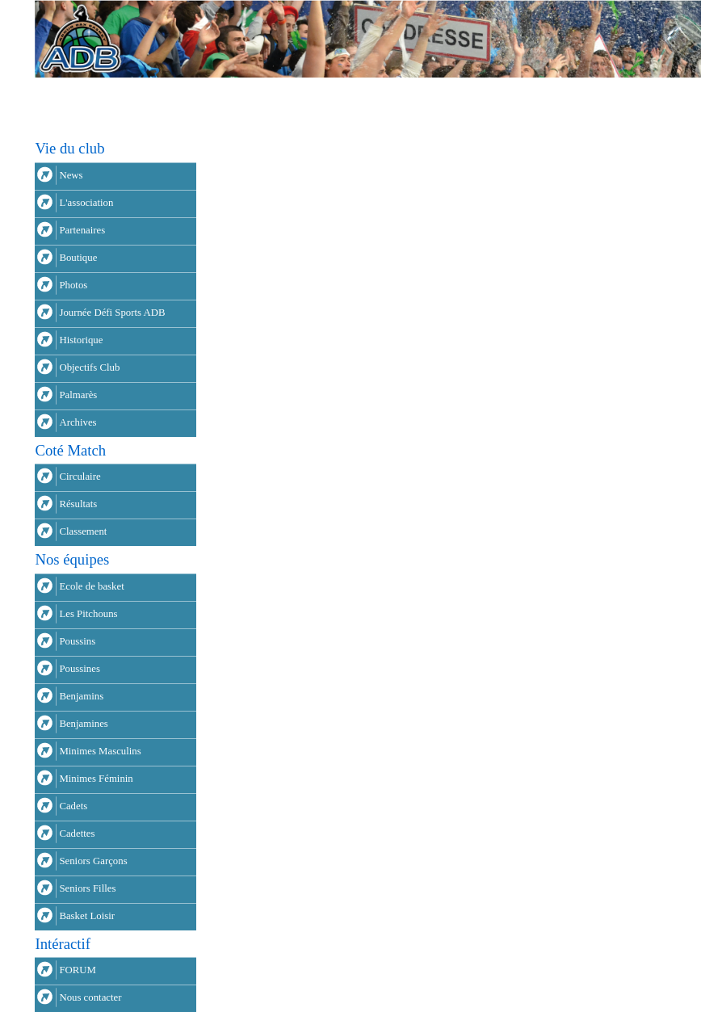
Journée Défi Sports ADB (112, 312)
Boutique (78, 257)
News (70, 175)
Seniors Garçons (93, 861)
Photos (73, 285)
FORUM (77, 970)
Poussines (79, 668)
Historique (81, 340)
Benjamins (81, 696)
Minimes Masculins (100, 751)
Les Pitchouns (88, 613)
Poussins (77, 641)
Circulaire (79, 476)
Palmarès (78, 395)
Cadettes (76, 833)
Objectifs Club (89, 367)
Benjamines (83, 723)
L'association (86, 202)
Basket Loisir (87, 916)
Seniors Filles (87, 888)
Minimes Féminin (95, 778)
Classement (83, 531)
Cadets (73, 806)
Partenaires (82, 230)
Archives (77, 422)
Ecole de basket (91, 586)
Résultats (78, 504)
